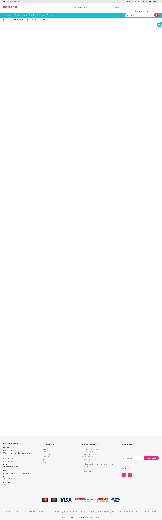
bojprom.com (70, 517)
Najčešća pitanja (88, 471)
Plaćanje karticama (89, 459)
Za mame (20, 19)
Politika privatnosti (89, 452)
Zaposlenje (47, 454)
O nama (45, 452)
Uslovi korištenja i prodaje (91, 449)
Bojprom (5, 19)
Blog (44, 462)
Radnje (45, 449)
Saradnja (46, 457)
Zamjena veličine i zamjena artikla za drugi (98, 464)
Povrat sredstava (88, 469)
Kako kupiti (86, 454)
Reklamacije (86, 467)
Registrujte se (142, 2)
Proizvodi (13, 19)
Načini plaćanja (87, 457)
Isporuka (85, 462)
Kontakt (46, 459)
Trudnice (27, 19)
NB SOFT (82, 517)
